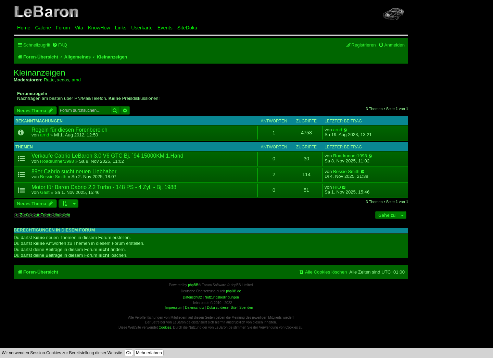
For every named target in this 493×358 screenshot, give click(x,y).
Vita (79, 27)
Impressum (173, 307)
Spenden (246, 307)
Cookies (165, 327)
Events (165, 27)
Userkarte (141, 27)
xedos (63, 79)
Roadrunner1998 (57, 161)
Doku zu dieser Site (222, 307)
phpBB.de (233, 291)
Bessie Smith (53, 176)
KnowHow (99, 27)
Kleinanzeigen (39, 72)
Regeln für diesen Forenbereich (69, 130)
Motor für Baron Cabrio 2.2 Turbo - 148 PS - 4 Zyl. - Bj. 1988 (103, 187)
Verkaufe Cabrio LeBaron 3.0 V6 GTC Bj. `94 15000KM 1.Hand (107, 156)
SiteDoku (187, 27)
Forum (63, 27)
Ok (128, 352)
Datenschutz (194, 307)
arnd (76, 79)
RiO (337, 187)
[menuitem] (59, 45)
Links (121, 27)
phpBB (193, 285)
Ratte (49, 79)
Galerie (43, 27)
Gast (45, 192)
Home (23, 27)
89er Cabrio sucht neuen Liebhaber (73, 171)
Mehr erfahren (149, 352)
